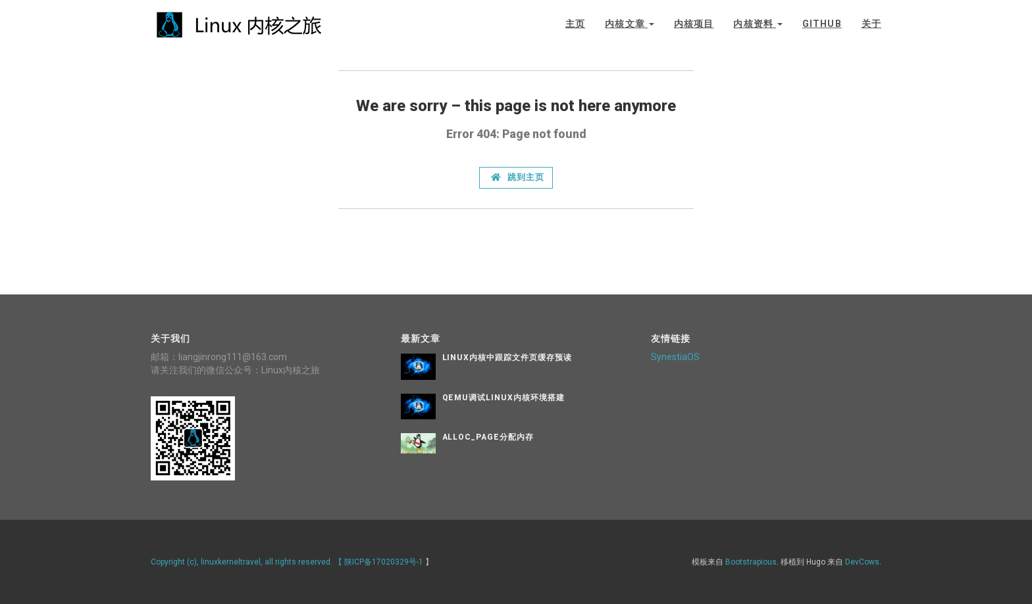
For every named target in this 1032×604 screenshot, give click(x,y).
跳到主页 (517, 177)
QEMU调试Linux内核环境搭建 (503, 397)
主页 (575, 23)
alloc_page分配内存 (488, 437)
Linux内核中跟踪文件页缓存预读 (507, 357)
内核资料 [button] (758, 23)
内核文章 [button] (629, 23)
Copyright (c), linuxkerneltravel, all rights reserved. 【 (247, 562)
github (822, 23)
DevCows (862, 562)
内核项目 (693, 23)
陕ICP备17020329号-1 (383, 562)
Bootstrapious (751, 562)
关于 (871, 23)
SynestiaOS (675, 357)
